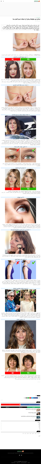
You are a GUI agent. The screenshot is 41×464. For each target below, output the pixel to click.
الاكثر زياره (33, 407)
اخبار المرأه (20, 422)
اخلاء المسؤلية (18, 462)
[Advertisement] (20, 9)
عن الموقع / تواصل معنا (24, 462)
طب (20, 429)
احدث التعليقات (7, 407)
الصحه (20, 423)
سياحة (20, 426)
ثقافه (35, 17)
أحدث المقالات (20, 407)
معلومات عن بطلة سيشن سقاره (32, 412)
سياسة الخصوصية (13, 462)
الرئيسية (29, 462)
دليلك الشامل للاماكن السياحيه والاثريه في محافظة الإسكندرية (28, 416)
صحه (20, 428)
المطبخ (20, 424)
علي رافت (15, 461)
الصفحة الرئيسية (38, 17)
